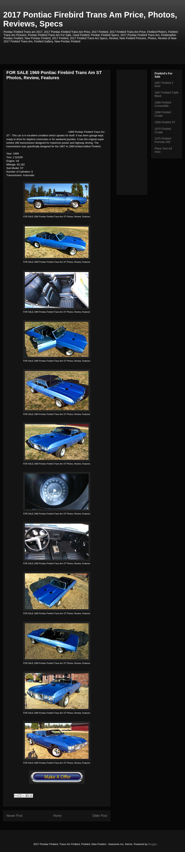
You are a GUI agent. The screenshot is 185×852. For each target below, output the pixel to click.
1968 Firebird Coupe (163, 114)
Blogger (152, 844)
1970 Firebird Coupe (163, 130)
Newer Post (14, 815)
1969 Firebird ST (165, 122)
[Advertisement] (78, 54)
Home (57, 815)
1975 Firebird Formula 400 (163, 140)
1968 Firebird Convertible (163, 104)
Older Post (99, 815)
